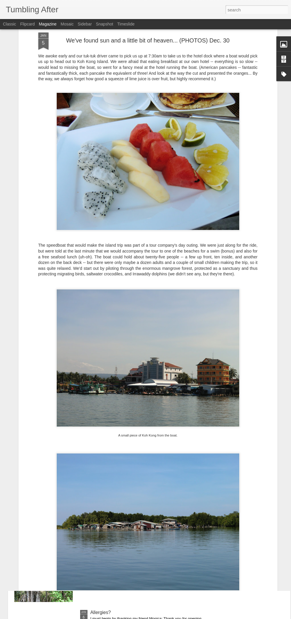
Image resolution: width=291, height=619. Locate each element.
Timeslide (126, 24)
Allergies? (100, 612)
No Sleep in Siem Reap (114, 479)
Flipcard (27, 24)
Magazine (48, 24)
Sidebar (85, 24)
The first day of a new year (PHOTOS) (130, 545)
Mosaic (67, 24)
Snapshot (104, 24)
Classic (9, 24)
